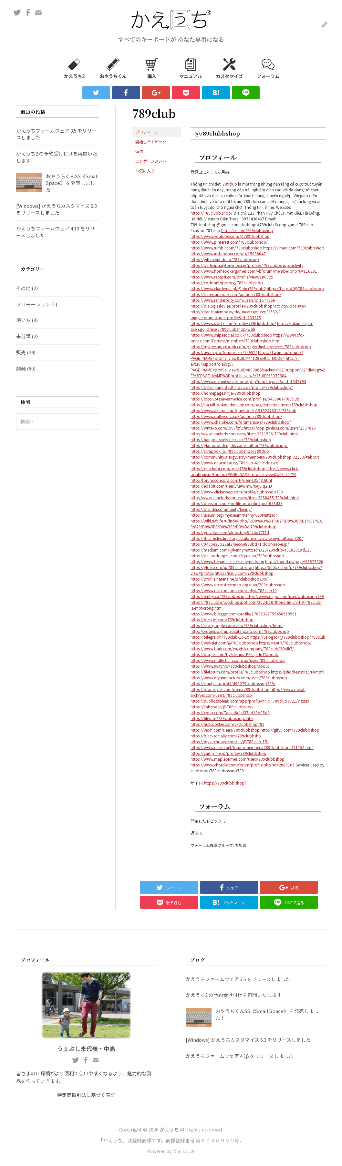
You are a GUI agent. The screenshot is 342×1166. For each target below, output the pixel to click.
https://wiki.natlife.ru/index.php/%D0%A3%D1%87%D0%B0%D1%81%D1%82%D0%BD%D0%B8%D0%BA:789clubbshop (257, 523)
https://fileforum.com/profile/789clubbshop (230, 671)
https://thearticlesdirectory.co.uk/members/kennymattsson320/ (247, 538)
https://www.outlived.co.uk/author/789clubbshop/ (236, 416)
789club (230, 184)
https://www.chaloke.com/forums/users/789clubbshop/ (241, 422)
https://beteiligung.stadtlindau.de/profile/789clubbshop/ (242, 387)
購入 (151, 67)
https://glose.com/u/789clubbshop (222, 567)
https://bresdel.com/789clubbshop (222, 619)
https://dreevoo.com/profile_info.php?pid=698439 (237, 503)
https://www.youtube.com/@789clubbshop (230, 236)
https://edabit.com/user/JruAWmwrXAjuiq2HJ (231, 486)
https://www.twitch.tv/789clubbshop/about (230, 666)
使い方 (23, 320)
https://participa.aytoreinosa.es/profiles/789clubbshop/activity (247, 265)
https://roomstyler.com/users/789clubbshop (230, 689)
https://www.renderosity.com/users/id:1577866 (233, 300)
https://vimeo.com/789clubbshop (293, 247)
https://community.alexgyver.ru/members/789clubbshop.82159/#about (255, 457)
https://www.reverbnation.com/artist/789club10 (234, 590)
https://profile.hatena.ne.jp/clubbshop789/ (229, 579)
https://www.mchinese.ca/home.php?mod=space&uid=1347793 (248, 381)
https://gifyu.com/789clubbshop (290, 730)
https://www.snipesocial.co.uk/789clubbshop (231, 335)
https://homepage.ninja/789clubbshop (226, 393)
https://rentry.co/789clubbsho (217, 596)
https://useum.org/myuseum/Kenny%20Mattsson (234, 515)
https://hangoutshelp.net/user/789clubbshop (231, 439)
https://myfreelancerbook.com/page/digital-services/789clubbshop (251, 346)
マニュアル (190, 67)
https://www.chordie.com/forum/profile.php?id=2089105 (243, 764)
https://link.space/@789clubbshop (222, 706)
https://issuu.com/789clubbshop (244, 573)
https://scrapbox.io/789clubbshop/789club (230, 451)
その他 (23, 288)
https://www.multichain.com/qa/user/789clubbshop (238, 660)
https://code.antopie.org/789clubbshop (227, 282)
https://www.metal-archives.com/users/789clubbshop (248, 692)
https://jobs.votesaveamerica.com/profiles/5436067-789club (245, 398)
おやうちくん (113, 67)
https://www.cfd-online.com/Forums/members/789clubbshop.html (247, 337)
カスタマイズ (229, 67)
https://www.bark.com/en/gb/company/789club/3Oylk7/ (242, 648)
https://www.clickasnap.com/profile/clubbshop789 (237, 491)
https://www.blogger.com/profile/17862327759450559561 (244, 613)
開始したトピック (150, 141)
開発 (21, 368)
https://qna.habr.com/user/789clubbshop (228, 468)
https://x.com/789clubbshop (247, 230)
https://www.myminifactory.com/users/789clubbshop (239, 677)
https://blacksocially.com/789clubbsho (226, 735)
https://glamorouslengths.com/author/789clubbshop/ (239, 445)
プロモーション (33, 304)
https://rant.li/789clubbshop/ (285, 642)
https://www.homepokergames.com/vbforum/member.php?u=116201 (254, 271)
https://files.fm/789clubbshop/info (222, 718)
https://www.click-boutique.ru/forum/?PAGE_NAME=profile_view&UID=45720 (245, 471)
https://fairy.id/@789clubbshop (295, 288)
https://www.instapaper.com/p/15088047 (228, 253)
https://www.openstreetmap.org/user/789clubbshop (238, 584)
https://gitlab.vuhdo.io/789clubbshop (225, 259)
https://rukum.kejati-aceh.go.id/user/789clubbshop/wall (252, 326)
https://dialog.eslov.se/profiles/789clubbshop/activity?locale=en (248, 306)
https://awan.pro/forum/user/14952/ (224, 352)
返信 (139, 151)
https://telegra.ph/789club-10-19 (220, 637)
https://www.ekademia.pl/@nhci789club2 (228, 288)
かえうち (169, 1129)
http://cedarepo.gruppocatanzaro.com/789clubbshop (240, 631)
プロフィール (147, 132)
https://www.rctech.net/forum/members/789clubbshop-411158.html (252, 747)
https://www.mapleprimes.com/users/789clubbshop (238, 759)
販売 (21, 352)
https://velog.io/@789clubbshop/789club (288, 637)
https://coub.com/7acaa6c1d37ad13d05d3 (230, 712)
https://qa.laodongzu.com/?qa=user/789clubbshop (237, 555)
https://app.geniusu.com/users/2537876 (280, 428)
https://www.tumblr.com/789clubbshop (226, 247)
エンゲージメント (150, 161)
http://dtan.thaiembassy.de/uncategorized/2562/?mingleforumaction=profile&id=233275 (236, 314)
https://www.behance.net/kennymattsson (227, 561)
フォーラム (268, 67)
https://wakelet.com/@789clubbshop (224, 642)
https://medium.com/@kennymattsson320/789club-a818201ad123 (251, 550)
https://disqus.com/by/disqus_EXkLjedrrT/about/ (235, 654)
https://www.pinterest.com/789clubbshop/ (229, 242)
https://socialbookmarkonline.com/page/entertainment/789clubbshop (254, 404)
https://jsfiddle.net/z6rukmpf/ (297, 671)
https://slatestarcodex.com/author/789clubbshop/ (236, 294)
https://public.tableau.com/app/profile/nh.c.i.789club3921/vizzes (250, 701)
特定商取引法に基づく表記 (86, 1094)
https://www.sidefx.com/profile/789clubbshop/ (233, 323)
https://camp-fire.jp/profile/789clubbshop (228, 753)
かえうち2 (74, 67)
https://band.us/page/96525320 (294, 561)
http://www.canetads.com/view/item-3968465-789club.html (245, 497)
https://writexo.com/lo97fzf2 (217, 428)
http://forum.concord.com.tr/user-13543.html (231, 480)
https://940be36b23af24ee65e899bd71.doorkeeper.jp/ (240, 544)
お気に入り (145, 170)
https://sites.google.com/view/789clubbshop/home (237, 625)
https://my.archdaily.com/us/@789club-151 (230, 741)
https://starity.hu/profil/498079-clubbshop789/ (233, 683)
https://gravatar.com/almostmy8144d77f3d (230, 532)
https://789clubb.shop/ (212, 213)
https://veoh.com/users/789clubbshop (225, 730)
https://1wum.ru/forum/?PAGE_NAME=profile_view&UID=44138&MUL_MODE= (247, 355)
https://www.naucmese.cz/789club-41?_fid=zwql (235, 462)
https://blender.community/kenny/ (221, 509)
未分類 (23, 336)
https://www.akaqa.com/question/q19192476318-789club (243, 410)
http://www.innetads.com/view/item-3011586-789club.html (244, 433)
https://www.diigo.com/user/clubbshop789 (284, 596)
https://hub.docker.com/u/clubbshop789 (227, 724)
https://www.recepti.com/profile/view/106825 (232, 276)
